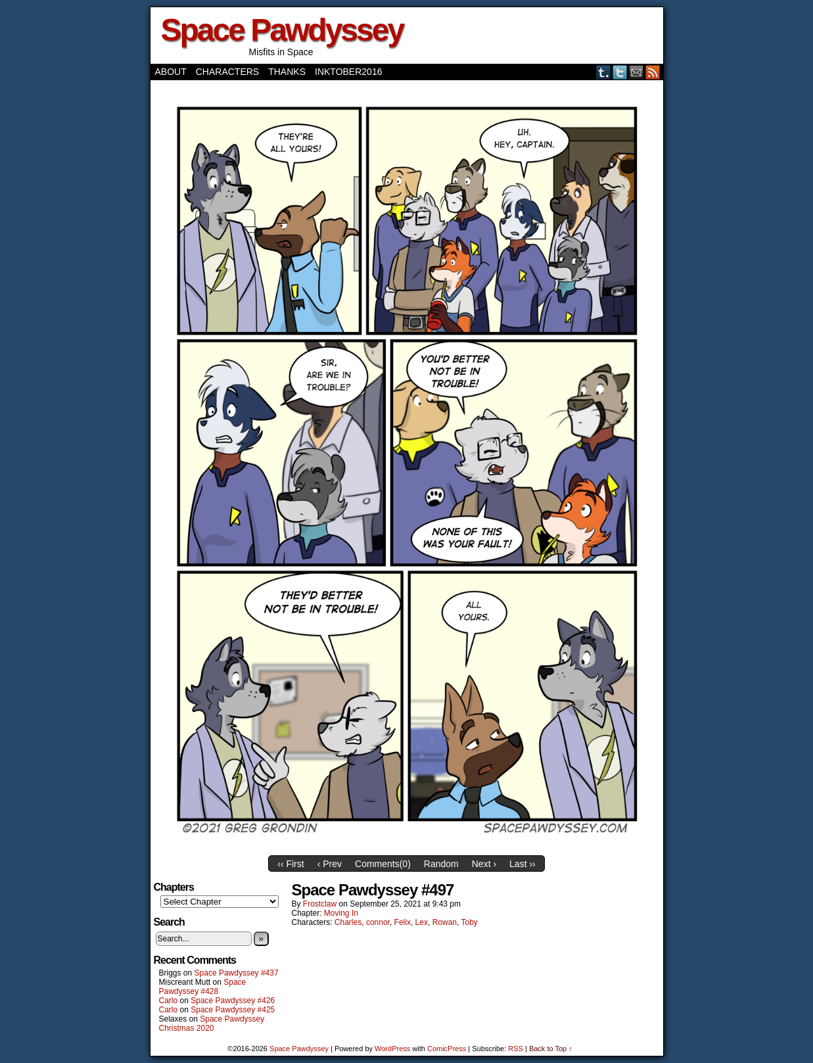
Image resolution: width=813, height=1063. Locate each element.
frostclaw (320, 904)
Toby (469, 922)
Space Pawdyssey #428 (202, 987)
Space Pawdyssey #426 (233, 1000)
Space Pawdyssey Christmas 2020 (212, 1023)
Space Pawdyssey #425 (233, 1009)
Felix (402, 922)
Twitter (620, 72)
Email (636, 72)
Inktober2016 (348, 71)
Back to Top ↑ (550, 1048)
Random (441, 864)
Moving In (341, 913)
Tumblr (603, 72)
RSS (653, 72)
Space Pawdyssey (282, 29)
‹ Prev (329, 864)
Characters (227, 71)
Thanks (287, 71)
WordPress (392, 1048)
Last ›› (522, 864)
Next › (484, 864)
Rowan (444, 922)
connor (378, 922)
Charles (348, 922)
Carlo (168, 1000)
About (171, 71)
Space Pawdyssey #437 (237, 973)
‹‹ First (290, 864)
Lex (421, 922)
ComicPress (446, 1048)
